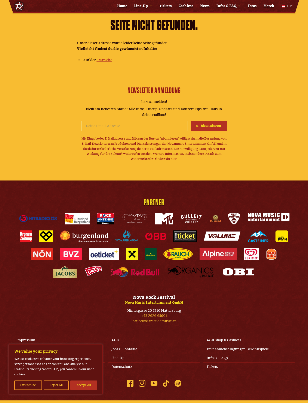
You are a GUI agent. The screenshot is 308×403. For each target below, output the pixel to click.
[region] (56, 369)
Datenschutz (122, 369)
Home (122, 6)
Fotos (252, 6)
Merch (269, 6)
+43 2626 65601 (154, 316)
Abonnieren (210, 126)
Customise (28, 385)
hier (174, 159)
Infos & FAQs (218, 360)
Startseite (104, 60)
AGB (116, 340)
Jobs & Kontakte (125, 350)
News (205, 6)
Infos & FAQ (226, 6)
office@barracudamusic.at (154, 321)
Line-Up (141, 6)
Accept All (84, 385)
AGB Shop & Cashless (225, 340)
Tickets (165, 6)
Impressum (26, 340)
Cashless (186, 6)
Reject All (56, 385)
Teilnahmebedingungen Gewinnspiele (239, 350)
